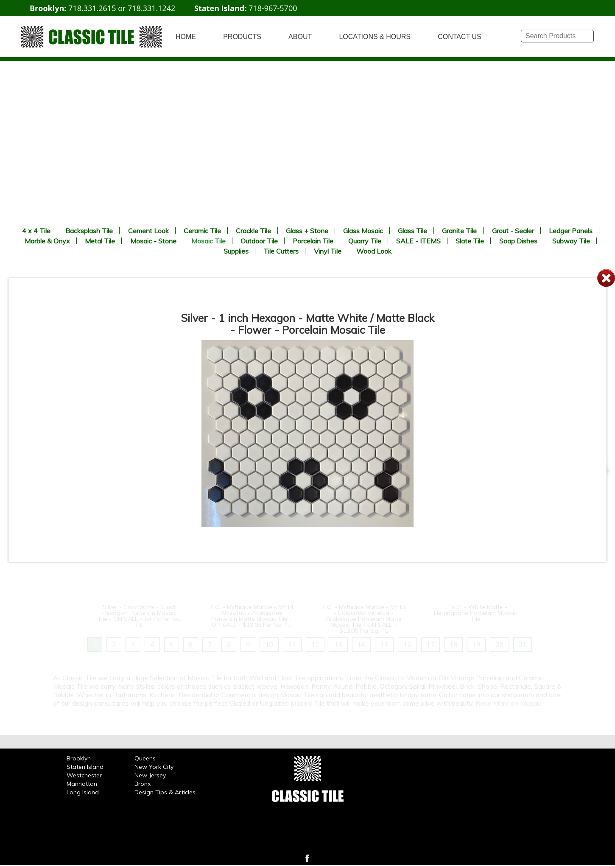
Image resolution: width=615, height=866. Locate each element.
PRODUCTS (242, 36)
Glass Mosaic (363, 230)
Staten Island (85, 767)
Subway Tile (571, 240)
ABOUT (300, 36)
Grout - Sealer (513, 230)
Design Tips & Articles (165, 792)
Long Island (83, 792)
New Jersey (150, 775)
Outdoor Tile (259, 240)
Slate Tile (470, 240)
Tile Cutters (281, 251)
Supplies (236, 251)
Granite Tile (459, 230)
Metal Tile (100, 240)
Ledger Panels (571, 230)
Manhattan (82, 784)
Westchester (84, 775)
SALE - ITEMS (418, 240)
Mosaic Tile (208, 240)
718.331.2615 (92, 8)
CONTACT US (459, 36)
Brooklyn (79, 758)
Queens (145, 758)
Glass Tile (412, 230)
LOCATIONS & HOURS (375, 36)
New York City (153, 767)
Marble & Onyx (47, 240)
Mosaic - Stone (153, 240)
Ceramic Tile (202, 230)
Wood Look (373, 251)
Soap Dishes (518, 240)
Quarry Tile (364, 240)
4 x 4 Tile (36, 230)
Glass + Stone (307, 230)
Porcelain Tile (313, 240)
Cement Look (148, 230)
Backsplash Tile (89, 230)
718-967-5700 (273, 8)
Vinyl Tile (327, 251)
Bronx (142, 784)
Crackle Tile (253, 230)
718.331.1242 (151, 8)
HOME (186, 36)
